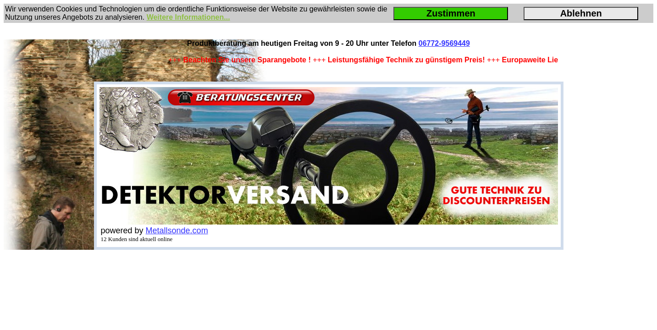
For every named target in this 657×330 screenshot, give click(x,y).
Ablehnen (581, 13)
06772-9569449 (444, 43)
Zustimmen (450, 13)
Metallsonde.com (177, 230)
